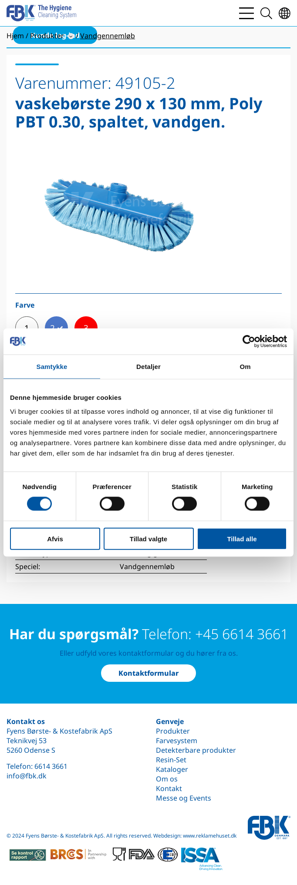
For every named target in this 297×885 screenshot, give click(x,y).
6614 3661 (51, 766)
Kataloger (172, 769)
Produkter (173, 731)
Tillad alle (241, 538)
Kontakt (169, 788)
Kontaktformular (148, 673)
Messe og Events (183, 798)
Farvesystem (176, 740)
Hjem (15, 35)
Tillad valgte (148, 538)
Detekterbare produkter (196, 750)
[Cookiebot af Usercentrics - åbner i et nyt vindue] (249, 341)
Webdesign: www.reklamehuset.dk (194, 835)
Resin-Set (171, 759)
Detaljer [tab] (148, 366)
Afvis (55, 538)
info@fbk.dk (27, 776)
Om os (167, 779)
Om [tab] (245, 366)
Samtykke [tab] (52, 366)
